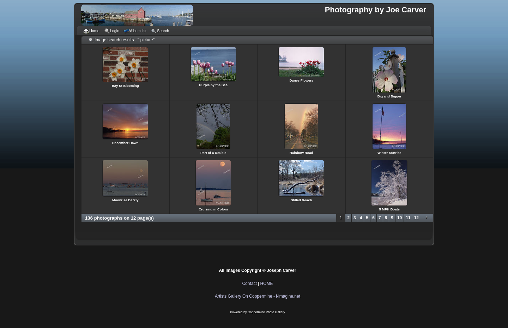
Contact (249, 283)
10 (399, 217)
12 (416, 217)
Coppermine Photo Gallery (266, 312)
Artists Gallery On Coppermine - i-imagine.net (257, 296)
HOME (266, 283)
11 (408, 217)
